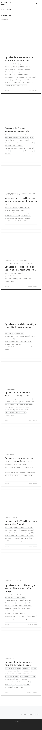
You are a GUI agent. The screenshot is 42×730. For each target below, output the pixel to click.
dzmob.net (23, 722)
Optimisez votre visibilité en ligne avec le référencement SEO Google (20, 588)
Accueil (3, 9)
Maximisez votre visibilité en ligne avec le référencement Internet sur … (21, 201)
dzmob (7, 90)
